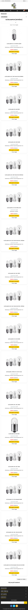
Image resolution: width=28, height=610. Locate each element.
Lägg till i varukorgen (14, 51)
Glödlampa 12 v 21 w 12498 (14, 339)
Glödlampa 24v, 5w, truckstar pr (14, 532)
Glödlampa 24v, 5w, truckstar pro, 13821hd (14, 306)
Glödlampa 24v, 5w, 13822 (14, 273)
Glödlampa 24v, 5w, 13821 (14, 466)
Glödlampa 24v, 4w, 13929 (14, 404)
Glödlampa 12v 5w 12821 (14, 433)
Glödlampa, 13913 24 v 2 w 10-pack (14, 371)
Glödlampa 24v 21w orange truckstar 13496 (14, 565)
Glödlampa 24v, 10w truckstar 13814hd (14, 175)
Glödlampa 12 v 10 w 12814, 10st (14, 207)
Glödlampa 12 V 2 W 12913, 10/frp (14, 43)
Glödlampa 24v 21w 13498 (14, 142)
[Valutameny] (25, 1)
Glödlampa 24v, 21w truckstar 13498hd (14, 76)
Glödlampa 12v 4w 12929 (14, 109)
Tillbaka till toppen (22, 579)
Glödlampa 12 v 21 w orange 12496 (14, 499)
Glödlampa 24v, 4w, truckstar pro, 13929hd (14, 240)
